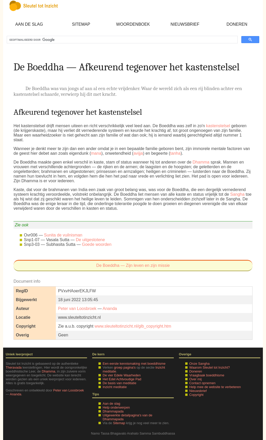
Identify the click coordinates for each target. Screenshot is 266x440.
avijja (138, 153)
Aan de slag (29, 24)
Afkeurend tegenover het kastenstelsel (78, 112)
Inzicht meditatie (115, 387)
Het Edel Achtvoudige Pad (122, 379)
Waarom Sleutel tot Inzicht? (209, 367)
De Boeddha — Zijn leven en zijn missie (133, 265)
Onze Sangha (199, 363)
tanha (175, 153)
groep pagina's (125, 367)
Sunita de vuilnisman (63, 235)
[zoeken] (121, 39)
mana (96, 153)
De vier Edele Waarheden (122, 375)
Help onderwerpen (116, 407)
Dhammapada (113, 411)
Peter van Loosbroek (77, 308)
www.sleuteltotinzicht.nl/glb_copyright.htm (133, 326)
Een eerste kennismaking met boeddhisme (134, 363)
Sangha (237, 194)
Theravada (14, 367)
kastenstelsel (218, 126)
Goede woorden (96, 244)
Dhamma (200, 162)
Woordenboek (133, 24)
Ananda (110, 308)
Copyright (196, 395)
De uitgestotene (90, 240)
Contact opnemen (202, 383)
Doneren (237, 24)
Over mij (195, 379)
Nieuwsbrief (184, 24)
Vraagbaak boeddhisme (206, 375)
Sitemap (81, 24)
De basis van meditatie (119, 383)
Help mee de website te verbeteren (215, 387)
